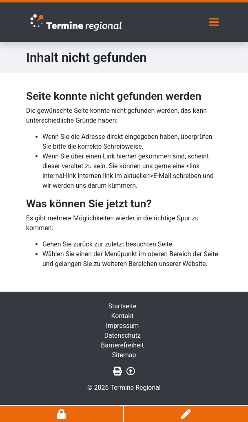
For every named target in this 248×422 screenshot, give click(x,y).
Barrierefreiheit (122, 345)
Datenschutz (122, 335)
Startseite (122, 306)
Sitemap (124, 355)
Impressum (122, 326)
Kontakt (122, 316)
